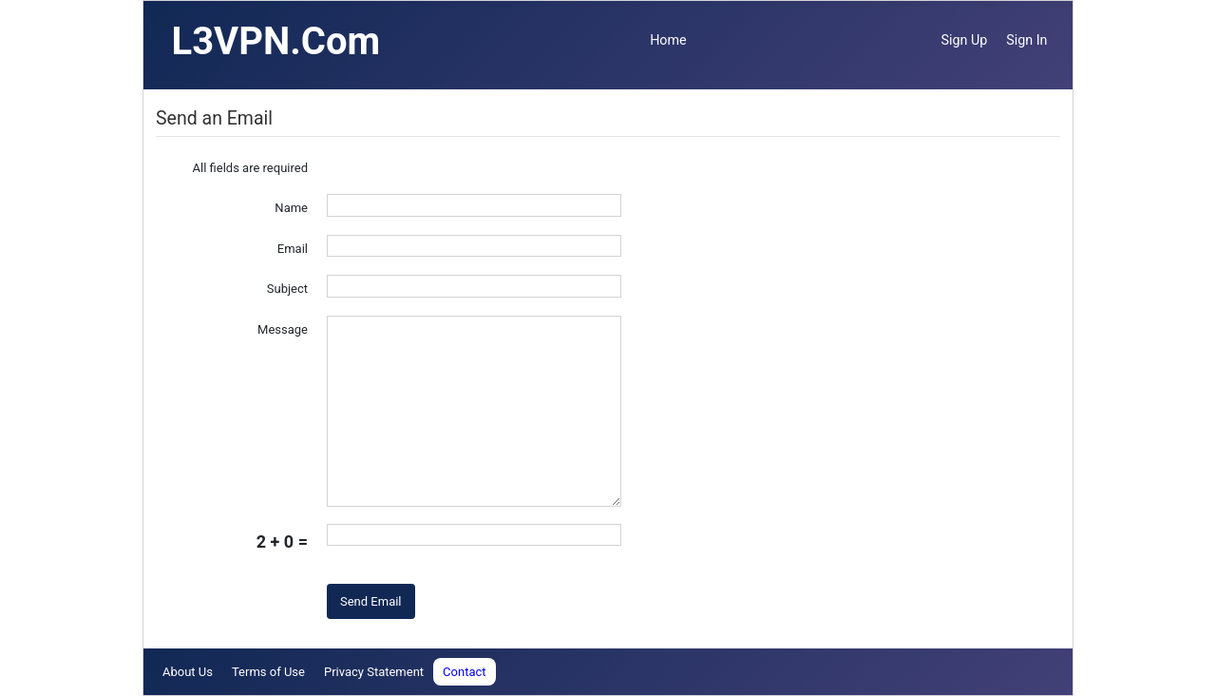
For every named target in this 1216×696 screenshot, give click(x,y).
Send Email (371, 601)
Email (292, 249)
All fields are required (250, 168)
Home (668, 40)
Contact (464, 672)
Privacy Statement (374, 672)
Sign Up (964, 40)
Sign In (1026, 40)
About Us (187, 672)
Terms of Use (268, 672)
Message (282, 329)
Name (291, 208)
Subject (287, 288)
